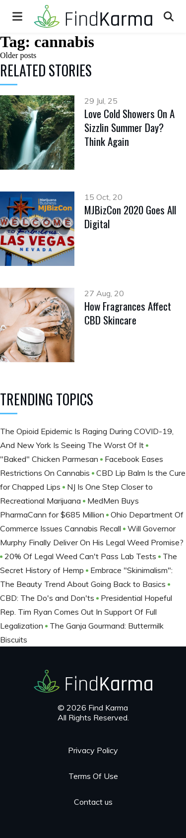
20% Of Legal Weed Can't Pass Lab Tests (81, 556)
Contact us (93, 802)
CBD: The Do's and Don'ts (48, 598)
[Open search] (169, 16)
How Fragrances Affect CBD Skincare (127, 312)
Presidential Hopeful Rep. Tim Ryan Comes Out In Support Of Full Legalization (86, 612)
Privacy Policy (93, 750)
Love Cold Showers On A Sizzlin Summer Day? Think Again (129, 127)
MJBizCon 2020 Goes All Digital (130, 216)
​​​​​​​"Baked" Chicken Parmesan (50, 459)
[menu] (17, 16)
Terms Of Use (93, 776)
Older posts (18, 55)
